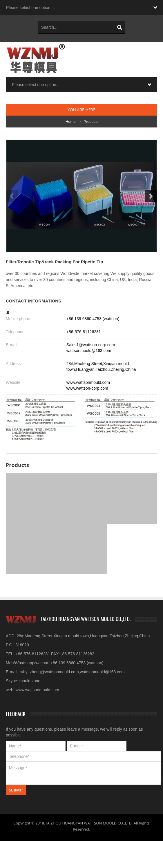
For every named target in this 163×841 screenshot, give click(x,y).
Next (151, 196)
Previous (12, 196)
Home (71, 121)
